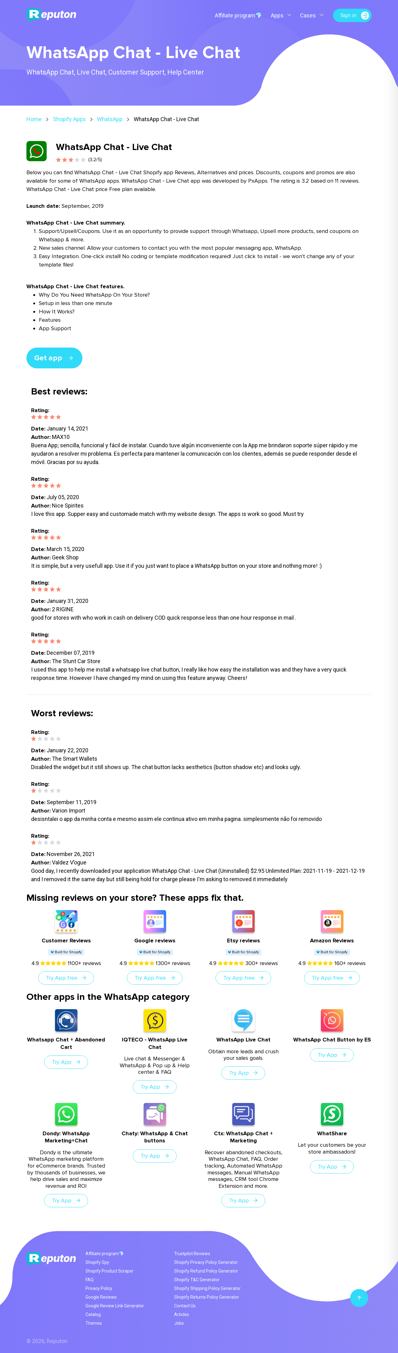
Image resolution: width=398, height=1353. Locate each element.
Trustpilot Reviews (192, 1253)
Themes (94, 1323)
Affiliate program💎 (238, 15)
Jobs (179, 1323)
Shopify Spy (97, 1262)
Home (34, 119)
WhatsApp (110, 119)
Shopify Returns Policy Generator (206, 1297)
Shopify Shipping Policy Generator (207, 1288)
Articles (181, 1314)
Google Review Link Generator (115, 1305)
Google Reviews (101, 1297)
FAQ (90, 1279)
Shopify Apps (69, 119)
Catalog (93, 1314)
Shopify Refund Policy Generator (206, 1271)
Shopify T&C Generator (197, 1279)
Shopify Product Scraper (110, 1271)
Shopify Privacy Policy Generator (206, 1262)
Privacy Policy (99, 1288)
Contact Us (185, 1305)
